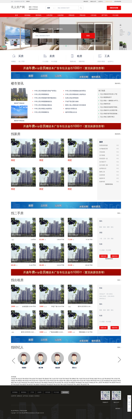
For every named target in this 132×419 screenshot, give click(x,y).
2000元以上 (102, 298)
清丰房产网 (88, 378)
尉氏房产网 (53, 382)
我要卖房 (103, 256)
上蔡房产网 (101, 382)
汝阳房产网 (33, 382)
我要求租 (82, 61)
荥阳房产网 (108, 382)
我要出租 (73, 61)
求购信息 (71, 15)
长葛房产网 (62, 380)
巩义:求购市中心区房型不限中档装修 (110, 110)
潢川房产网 (55, 380)
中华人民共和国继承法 (41, 112)
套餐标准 (19, 396)
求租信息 (82, 15)
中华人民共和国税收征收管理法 (75, 91)
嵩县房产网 (52, 384)
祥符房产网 (34, 380)
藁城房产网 (48, 378)
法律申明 (13, 396)
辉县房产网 (45, 384)
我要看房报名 (109, 184)
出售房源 (49, 15)
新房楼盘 (27, 15)
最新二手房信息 (33, 7)
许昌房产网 (41, 380)
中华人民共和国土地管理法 (43, 108)
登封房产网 (67, 382)
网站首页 (86, 1)
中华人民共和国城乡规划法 (43, 105)
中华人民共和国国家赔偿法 (43, 101)
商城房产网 (46, 382)
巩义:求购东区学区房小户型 (108, 94)
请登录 (28, 1)
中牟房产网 (82, 380)
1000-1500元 (102, 296)
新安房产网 (72, 384)
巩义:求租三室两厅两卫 (107, 117)
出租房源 (60, 15)
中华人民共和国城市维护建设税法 (45, 98)
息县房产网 (116, 380)
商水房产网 (40, 382)
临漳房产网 (34, 378)
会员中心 (100, 1)
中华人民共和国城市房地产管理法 (45, 91)
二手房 (32, 392)
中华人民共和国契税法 (41, 94)
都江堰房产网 (96, 378)
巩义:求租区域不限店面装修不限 (110, 113)
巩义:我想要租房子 (106, 97)
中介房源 (54, 61)
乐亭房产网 (116, 378)
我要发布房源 (114, 8)
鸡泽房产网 (27, 380)
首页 (16, 15)
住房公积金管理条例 (71, 98)
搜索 (88, 36)
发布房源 (65, 392)
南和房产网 (110, 378)
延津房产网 (86, 384)
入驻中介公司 (108, 1)
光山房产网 (102, 380)
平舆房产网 (89, 380)
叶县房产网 (65, 384)
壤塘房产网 (21, 380)
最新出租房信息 (33, 9)
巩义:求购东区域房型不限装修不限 (110, 107)
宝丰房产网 (48, 380)
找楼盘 (13, 61)
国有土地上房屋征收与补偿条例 (75, 105)
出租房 (39, 392)
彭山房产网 (103, 378)
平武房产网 (61, 378)
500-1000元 (109, 294)
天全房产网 (54, 378)
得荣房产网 (27, 378)
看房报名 (38, 15)
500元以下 (102, 294)
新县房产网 (26, 382)
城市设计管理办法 (71, 108)
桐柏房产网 (109, 380)
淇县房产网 (18, 384)
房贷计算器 (101, 61)
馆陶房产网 (75, 378)
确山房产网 (94, 382)
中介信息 (115, 15)
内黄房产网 (25, 384)
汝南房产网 (75, 380)
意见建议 (31, 396)
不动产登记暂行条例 (71, 101)
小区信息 (93, 15)
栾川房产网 (59, 384)
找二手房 (21, 61)
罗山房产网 (19, 382)
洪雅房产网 (14, 380)
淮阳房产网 (114, 382)
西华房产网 (95, 380)
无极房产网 (41, 378)
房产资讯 (104, 15)
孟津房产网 (60, 382)
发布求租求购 (117, 1)
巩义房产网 (18, 7)
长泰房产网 (14, 378)
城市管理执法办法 (71, 112)
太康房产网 (68, 380)
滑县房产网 (87, 382)
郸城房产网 (81, 382)
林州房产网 (32, 384)
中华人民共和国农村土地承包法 (75, 94)
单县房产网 (21, 378)
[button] (64, 46)
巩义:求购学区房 (105, 104)
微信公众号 (93, 1)
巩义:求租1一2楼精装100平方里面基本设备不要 (110, 100)
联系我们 (37, 396)
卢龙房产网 (81, 378)
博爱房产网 (74, 382)
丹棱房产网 (68, 378)
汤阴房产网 (38, 384)
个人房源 (45, 61)
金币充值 (25, 396)
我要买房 (115, 256)
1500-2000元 (110, 296)
